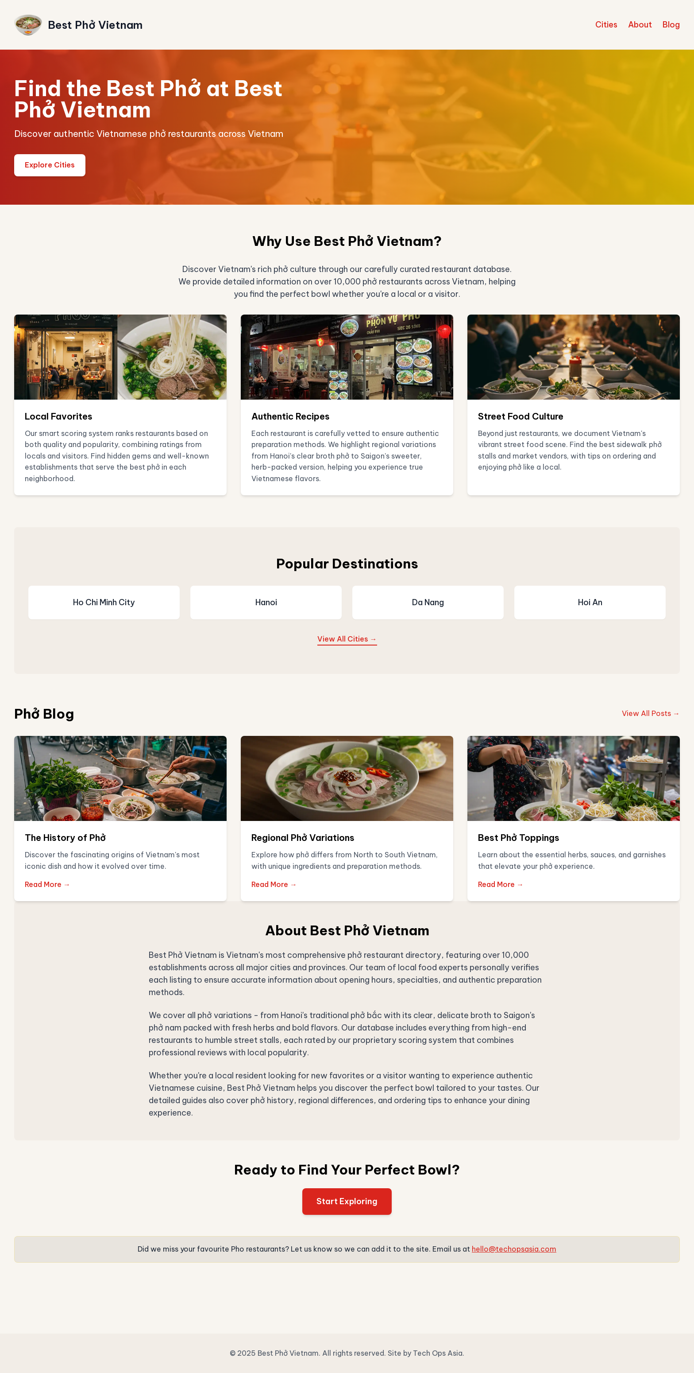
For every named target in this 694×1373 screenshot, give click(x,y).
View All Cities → (347, 638)
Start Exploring (347, 1201)
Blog (671, 24)
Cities (606, 24)
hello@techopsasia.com (514, 1249)
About (640, 24)
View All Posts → (651, 713)
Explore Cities (50, 164)
